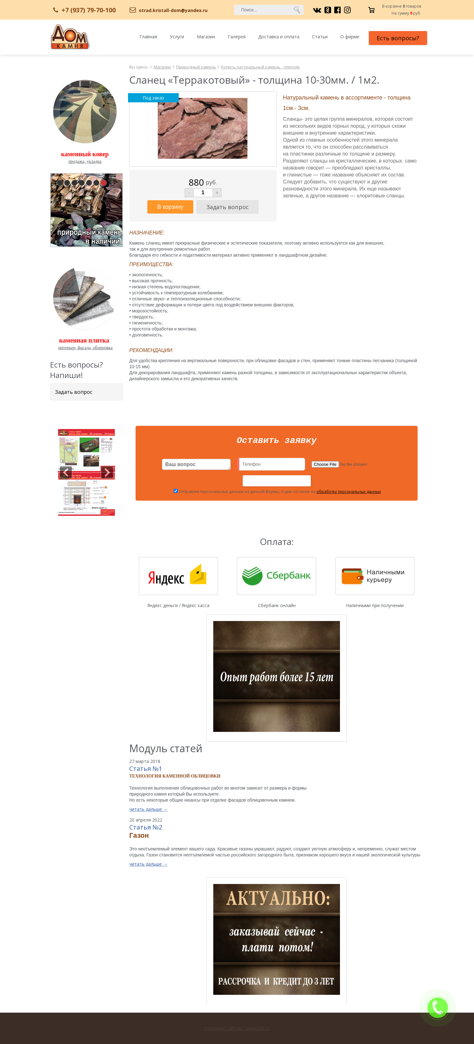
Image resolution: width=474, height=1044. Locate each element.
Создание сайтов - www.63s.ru (237, 1028)
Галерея (237, 37)
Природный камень (196, 67)
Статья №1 (145, 770)
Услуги (177, 37)
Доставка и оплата (278, 37)
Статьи (320, 37)
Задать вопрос (73, 391)
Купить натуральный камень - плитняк (260, 67)
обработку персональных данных (349, 493)
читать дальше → (148, 811)
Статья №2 (145, 829)
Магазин (206, 37)
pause (87, 208)
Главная (148, 37)
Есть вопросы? (398, 38)
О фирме (349, 37)
